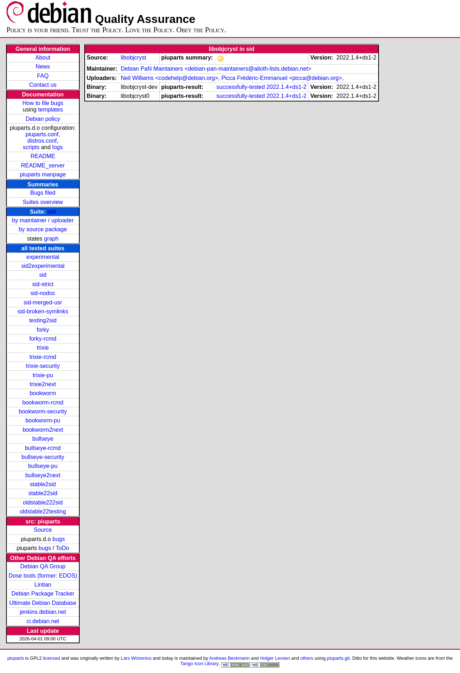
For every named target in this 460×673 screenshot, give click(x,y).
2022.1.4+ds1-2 (287, 87)
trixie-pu (43, 375)
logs (57, 147)
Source (43, 530)
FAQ (42, 76)
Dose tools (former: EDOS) (43, 576)
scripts (31, 147)
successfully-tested (240, 87)
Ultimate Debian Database (42, 603)
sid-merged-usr (43, 302)
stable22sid (42, 493)
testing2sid (43, 320)
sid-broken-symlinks (43, 311)
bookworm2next (43, 430)
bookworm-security (43, 411)
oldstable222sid (43, 502)
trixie (43, 348)
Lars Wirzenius (136, 658)
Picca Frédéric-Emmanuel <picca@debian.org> (281, 78)
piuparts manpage (43, 174)
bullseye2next (42, 475)
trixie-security (43, 366)
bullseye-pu (42, 466)
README (42, 156)
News (43, 66)
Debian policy (42, 119)
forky (43, 330)
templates (50, 109)
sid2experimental (43, 266)
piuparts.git (338, 658)
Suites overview (43, 202)
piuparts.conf (41, 134)
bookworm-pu (42, 420)
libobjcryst (133, 57)
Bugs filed (42, 193)
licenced (51, 658)
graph (51, 239)
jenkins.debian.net (43, 612)
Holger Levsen (275, 658)
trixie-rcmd (42, 357)
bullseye (42, 439)
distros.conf (42, 141)
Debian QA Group (42, 566)
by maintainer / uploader (43, 220)
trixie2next (43, 384)
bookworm (42, 393)
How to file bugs (42, 103)
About (42, 57)
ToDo (62, 548)
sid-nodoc (42, 293)
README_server (43, 165)
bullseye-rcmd (43, 448)
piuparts (15, 658)
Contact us (42, 85)
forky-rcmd (43, 339)
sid (51, 212)
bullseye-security (43, 457)
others (306, 658)
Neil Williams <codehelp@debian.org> (169, 78)
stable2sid (43, 484)
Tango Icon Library (199, 663)
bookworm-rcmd (43, 402)
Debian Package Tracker (42, 594)
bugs (58, 539)
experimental (43, 257)
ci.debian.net (43, 621)
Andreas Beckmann (229, 658)
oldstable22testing (43, 511)
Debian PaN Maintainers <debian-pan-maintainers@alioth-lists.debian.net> (216, 69)
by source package (43, 229)
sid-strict (43, 284)
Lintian (42, 585)
